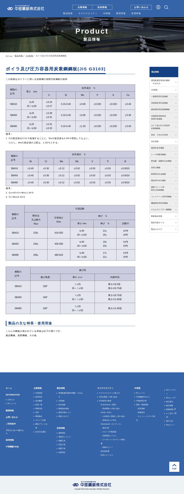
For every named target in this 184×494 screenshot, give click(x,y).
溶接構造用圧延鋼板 (159, 103)
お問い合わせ (141, 7)
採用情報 (136, 13)
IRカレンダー (171, 398)
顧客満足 (62, 433)
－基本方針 (105, 428)
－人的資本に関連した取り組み (113, 416)
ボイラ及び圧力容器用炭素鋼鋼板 (160, 126)
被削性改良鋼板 (157, 148)
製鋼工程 (62, 441)
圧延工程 (62, 445)
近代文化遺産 (40, 432)
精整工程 (62, 448)
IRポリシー (170, 425)
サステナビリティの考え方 (109, 393)
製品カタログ (156, 229)
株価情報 (169, 409)
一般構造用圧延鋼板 (159, 96)
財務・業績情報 (142, 405)
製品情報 (68, 13)
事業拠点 (38, 416)
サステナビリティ (87, 13)
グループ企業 (40, 420)
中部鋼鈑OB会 (12, 446)
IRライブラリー (171, 392)
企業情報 (82, 7)
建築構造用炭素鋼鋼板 (160, 109)
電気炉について (65, 437)
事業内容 (38, 409)
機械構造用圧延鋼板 (159, 203)
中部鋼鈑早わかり (143, 397)
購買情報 (121, 13)
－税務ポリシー (107, 447)
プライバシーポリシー (15, 432)
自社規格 (155, 141)
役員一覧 (38, 405)
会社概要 (38, 401)
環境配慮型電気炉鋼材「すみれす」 (160, 81)
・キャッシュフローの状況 (145, 418)
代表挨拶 (38, 393)
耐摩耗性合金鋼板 (158, 174)
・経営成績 (140, 409)
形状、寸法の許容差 (159, 135)
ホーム (9, 56)
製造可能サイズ (157, 223)
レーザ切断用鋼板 (158, 154)
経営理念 (38, 397)
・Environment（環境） (108, 405)
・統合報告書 (104, 451)
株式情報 (169, 406)
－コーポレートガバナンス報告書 (113, 441)
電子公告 (169, 421)
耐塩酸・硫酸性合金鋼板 (161, 161)
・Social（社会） (105, 412)
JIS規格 (29, 56)
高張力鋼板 (155, 167)
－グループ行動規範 (108, 432)
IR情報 (106, 13)
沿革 (37, 412)
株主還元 (169, 402)
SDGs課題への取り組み (108, 397)
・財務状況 (140, 412)
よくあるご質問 (171, 415)
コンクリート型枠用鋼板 (161, 197)
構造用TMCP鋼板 (158, 180)
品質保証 (62, 452)
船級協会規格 (156, 216)
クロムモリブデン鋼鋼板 (161, 209)
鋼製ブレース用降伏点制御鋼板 (157, 188)
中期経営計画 (141, 401)
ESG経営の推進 (105, 401)
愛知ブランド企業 (41, 426)
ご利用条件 (11, 424)
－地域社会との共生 (108, 420)
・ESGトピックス (106, 455)
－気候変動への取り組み (110, 409)
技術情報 (102, 7)
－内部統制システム (108, 436)
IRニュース (11, 403)
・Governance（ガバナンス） (110, 424)
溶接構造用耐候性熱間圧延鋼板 (158, 117)
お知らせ (10, 400)
